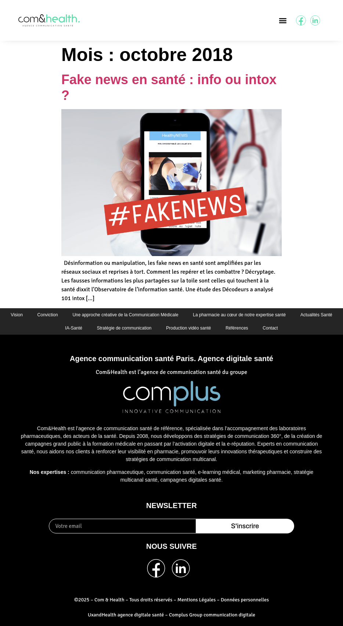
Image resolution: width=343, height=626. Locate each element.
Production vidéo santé (188, 328)
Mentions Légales (196, 600)
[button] (283, 20)
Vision (16, 314)
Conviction (47, 314)
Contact (270, 328)
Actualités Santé (316, 314)
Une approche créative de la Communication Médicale (125, 314)
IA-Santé (73, 328)
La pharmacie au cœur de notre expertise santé (239, 314)
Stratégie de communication (124, 328)
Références (236, 328)
